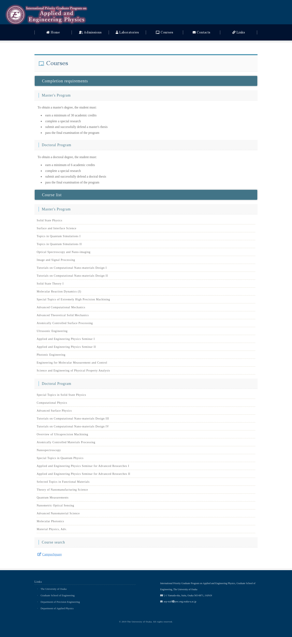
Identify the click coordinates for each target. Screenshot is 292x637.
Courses (164, 32)
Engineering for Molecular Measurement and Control (72, 364)
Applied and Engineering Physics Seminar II (66, 348)
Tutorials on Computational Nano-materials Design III (73, 420)
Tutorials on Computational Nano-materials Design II (72, 277)
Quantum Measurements (53, 499)
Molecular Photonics (50, 523)
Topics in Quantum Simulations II (59, 245)
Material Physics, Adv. (52, 530)
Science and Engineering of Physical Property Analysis (73, 372)
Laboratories (127, 32)
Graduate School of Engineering (58, 595)
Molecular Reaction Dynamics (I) (59, 293)
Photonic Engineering (51, 356)
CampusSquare (50, 556)
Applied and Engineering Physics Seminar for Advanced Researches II (83, 475)
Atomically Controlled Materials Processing (66, 444)
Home (53, 32)
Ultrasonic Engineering (52, 332)
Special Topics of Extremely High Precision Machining (73, 301)
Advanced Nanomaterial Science (58, 515)
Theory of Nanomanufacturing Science (62, 491)
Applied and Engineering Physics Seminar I (66, 340)
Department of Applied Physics (57, 608)
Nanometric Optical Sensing (55, 507)
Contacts (201, 32)
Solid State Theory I (50, 285)
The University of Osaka (54, 588)
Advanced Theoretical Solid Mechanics (63, 316)
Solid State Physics (49, 222)
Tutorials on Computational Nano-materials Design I (72, 269)
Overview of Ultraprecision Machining (62, 436)
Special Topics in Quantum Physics (60, 459)
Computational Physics (52, 404)
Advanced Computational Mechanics (61, 309)
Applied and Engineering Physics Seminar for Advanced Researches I (83, 467)
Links (238, 32)
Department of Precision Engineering (60, 601)
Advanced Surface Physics (54, 412)
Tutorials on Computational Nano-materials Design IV (73, 428)
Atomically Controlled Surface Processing (65, 324)
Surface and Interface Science (56, 230)
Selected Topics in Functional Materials (63, 483)
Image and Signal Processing (56, 261)
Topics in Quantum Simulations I (59, 237)
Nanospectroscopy (49, 451)
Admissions (90, 32)
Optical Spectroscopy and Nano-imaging (63, 253)
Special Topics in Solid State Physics (61, 396)
